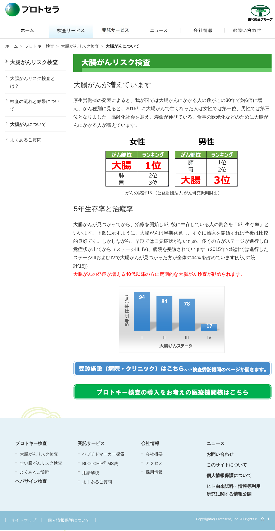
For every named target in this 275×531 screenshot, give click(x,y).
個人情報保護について (229, 475)
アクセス (154, 463)
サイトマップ (23, 520)
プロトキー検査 (39, 46)
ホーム (11, 46)
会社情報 (150, 443)
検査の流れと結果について (34, 105)
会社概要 (154, 454)
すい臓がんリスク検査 (41, 463)
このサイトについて (227, 464)
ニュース (215, 443)
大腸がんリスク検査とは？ (32, 82)
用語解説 (90, 472)
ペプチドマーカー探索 (103, 454)
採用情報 (154, 472)
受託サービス (91, 443)
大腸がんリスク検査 (80, 46)
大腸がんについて (28, 124)
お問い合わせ (220, 454)
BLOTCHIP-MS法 (100, 463)
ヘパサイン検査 (31, 481)
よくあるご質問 (26, 139)
